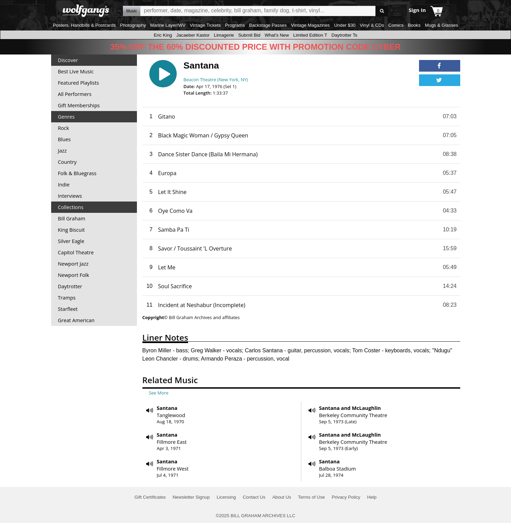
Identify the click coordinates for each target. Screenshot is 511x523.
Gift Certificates (150, 497)
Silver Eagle (71, 241)
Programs (235, 25)
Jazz (62, 150)
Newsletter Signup (191, 497)
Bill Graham (71, 218)
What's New (277, 35)
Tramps (67, 297)
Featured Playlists (78, 82)
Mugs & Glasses (441, 25)
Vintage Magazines (310, 25)
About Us (281, 497)
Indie (64, 184)
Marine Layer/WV (168, 25)
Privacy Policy (346, 497)
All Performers (75, 93)
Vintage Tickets (205, 25)
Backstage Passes (268, 25)
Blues (64, 139)
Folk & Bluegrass (77, 173)
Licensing (226, 497)
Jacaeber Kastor (193, 35)
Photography (133, 25)
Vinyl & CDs (372, 25)
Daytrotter (70, 286)
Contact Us (254, 497)
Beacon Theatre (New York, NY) (216, 79)
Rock (63, 127)
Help (371, 497)
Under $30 (344, 25)
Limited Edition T (310, 35)
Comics (396, 25)
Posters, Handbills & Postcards (84, 25)
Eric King (163, 35)
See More (159, 393)
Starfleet (68, 308)
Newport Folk (73, 274)
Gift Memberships (79, 105)
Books (414, 25)
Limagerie (224, 35)
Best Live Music (76, 71)
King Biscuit (71, 229)
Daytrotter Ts (344, 35)
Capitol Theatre (76, 252)
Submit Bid (249, 35)
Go (381, 11)
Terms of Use (311, 497)
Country (67, 161)
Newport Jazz (73, 263)
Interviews (70, 195)
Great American (76, 320)
